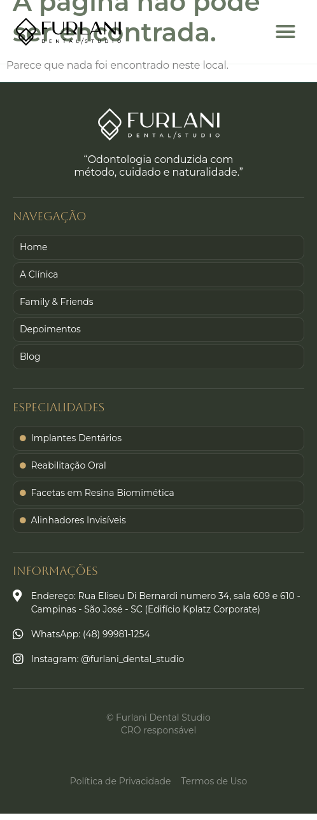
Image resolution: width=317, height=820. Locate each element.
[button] (286, 32)
